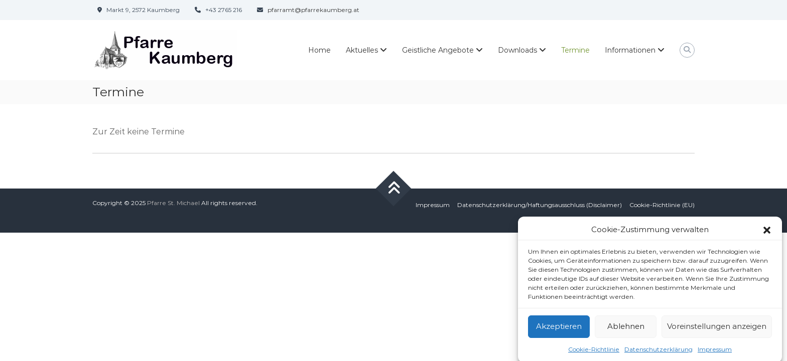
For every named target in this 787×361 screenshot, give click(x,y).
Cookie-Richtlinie (593, 352)
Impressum (715, 352)
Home (319, 50)
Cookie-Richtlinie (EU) (662, 205)
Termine (575, 50)
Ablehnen (625, 329)
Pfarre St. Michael (173, 203)
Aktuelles (362, 50)
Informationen (630, 50)
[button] (767, 233)
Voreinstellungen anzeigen (716, 329)
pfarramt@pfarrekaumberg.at (313, 10)
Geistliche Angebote (438, 50)
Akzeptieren (559, 329)
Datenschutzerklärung (658, 352)
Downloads (517, 50)
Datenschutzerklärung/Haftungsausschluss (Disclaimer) (539, 205)
